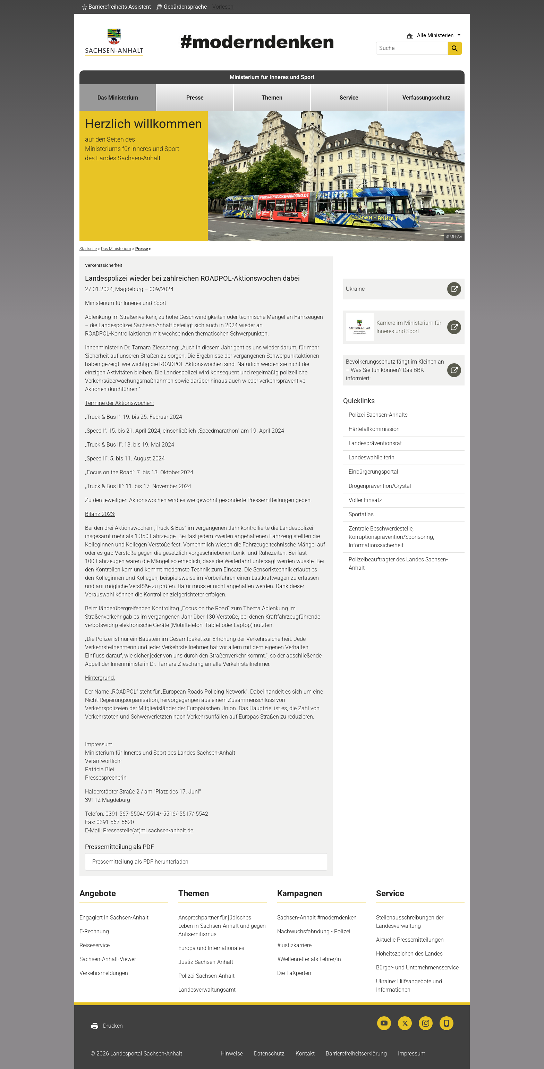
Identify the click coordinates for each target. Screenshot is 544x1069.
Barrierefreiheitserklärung (356, 1053)
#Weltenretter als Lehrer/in (309, 959)
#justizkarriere (294, 945)
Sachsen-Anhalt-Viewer (107, 959)
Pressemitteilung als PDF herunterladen (140, 861)
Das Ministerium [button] (117, 97)
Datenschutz (269, 1053)
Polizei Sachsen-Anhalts (378, 415)
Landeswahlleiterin (371, 457)
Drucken (107, 1026)
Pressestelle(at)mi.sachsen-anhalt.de (148, 830)
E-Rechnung (94, 931)
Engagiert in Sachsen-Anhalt (113, 917)
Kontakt (305, 1053)
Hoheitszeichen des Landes (409, 953)
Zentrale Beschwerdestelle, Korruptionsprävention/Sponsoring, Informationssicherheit (391, 537)
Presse (195, 97)
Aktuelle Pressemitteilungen (410, 939)
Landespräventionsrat (375, 443)
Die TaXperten (294, 973)
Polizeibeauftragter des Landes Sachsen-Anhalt (398, 563)
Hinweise (232, 1053)
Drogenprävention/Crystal (380, 486)
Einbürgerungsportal (373, 471)
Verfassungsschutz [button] (426, 97)
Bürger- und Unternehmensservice (417, 967)
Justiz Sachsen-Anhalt (205, 962)
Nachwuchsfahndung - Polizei (313, 931)
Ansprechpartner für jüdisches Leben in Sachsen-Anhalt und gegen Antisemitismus (222, 926)
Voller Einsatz (365, 500)
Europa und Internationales (211, 948)
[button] (116, 7)
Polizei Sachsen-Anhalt (206, 976)
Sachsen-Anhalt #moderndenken (317, 917)
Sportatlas (361, 514)
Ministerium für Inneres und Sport (272, 77)
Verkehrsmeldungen (103, 973)
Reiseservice (94, 945)
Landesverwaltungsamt (207, 989)
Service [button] (349, 97)
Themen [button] (272, 97)
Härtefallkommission (374, 429)
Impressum (411, 1053)
